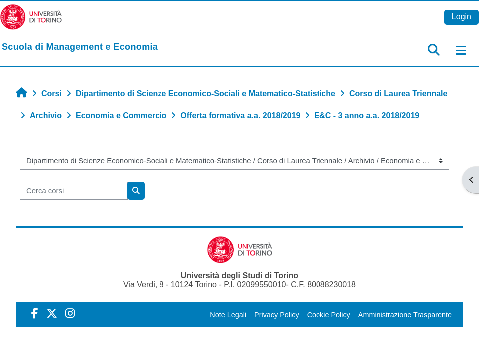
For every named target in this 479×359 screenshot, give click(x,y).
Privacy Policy (276, 315)
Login (461, 16)
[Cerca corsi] (74, 191)
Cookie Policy (328, 315)
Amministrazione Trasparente (405, 315)
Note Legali (228, 315)
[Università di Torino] (31, 16)
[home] (80, 47)
